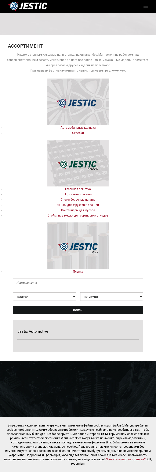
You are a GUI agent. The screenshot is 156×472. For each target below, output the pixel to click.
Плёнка (78, 271)
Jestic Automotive (32, 331)
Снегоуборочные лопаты (78, 199)
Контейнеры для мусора (78, 210)
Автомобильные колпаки (78, 127)
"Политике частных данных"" (126, 459)
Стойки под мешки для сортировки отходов (78, 215)
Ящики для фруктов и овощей (78, 205)
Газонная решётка (78, 189)
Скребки (78, 133)
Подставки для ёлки (78, 194)
